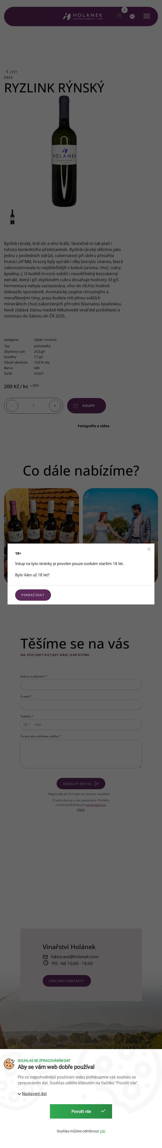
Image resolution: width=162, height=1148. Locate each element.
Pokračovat (32, 595)
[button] (149, 549)
